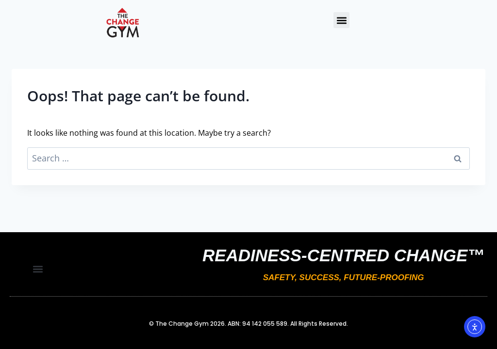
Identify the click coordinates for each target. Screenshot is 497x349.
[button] (341, 20)
